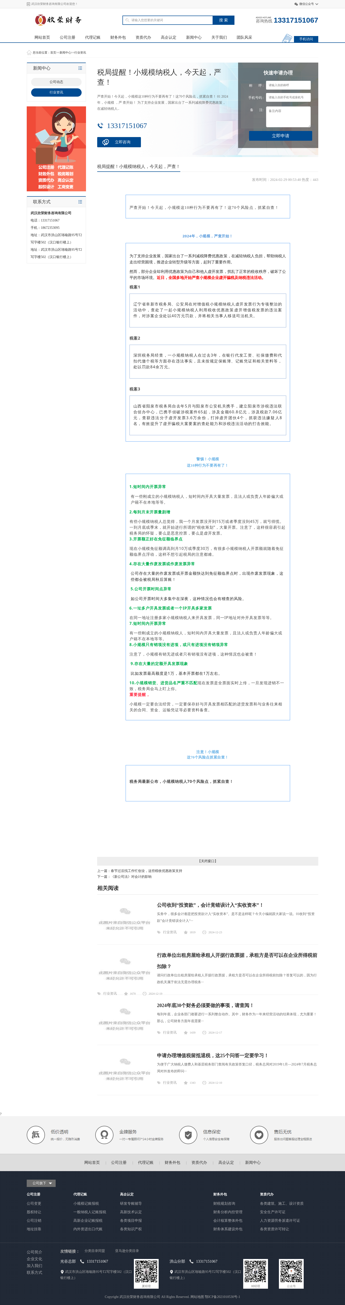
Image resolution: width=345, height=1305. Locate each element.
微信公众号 (306, 4)
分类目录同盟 (95, 1251)
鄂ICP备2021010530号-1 (222, 1297)
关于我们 (219, 37)
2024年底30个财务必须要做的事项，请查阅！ (205, 1005)
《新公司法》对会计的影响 (131, 877)
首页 (53, 52)
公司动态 (56, 82)
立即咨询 (122, 142)
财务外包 (118, 37)
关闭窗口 (208, 861)
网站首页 (42, 37)
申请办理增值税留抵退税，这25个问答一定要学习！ (213, 1055)
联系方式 (34, 1272)
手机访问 (306, 39)
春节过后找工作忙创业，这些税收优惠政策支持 (146, 871)
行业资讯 (80, 52)
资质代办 (143, 37)
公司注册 (67, 37)
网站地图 (197, 1297)
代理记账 (93, 37)
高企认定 (168, 37)
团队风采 (244, 37)
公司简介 (34, 1252)
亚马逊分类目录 (127, 1251)
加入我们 (34, 1266)
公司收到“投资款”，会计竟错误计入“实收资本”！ (210, 905)
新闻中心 (194, 37)
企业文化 (34, 1259)
